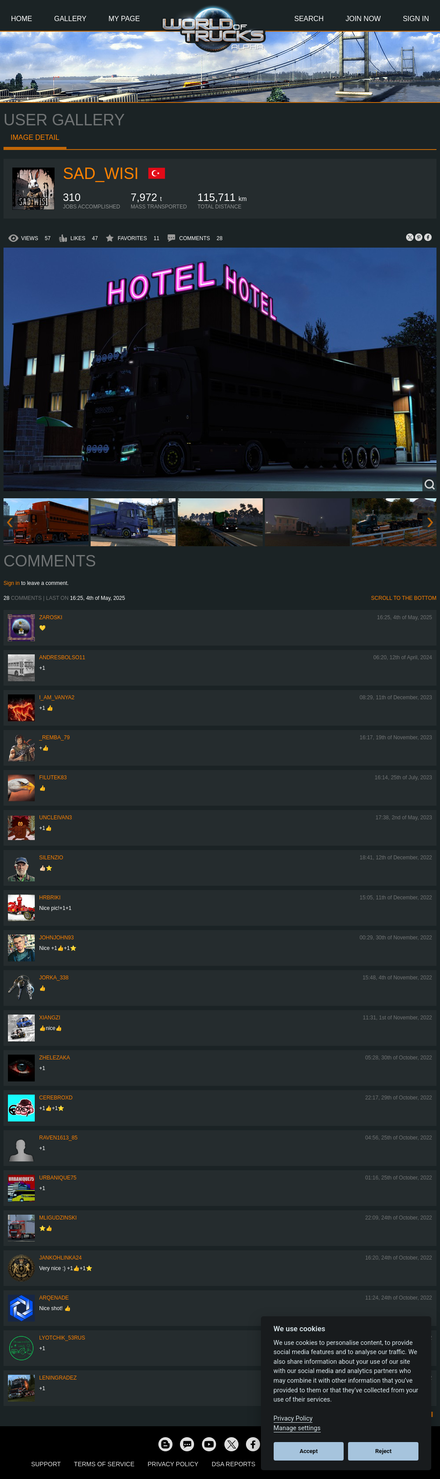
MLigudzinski (58, 1218)
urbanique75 (58, 1178)
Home (21, 18)
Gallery (70, 18)
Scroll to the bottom (403, 598)
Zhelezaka (54, 1058)
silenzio (51, 858)
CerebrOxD (56, 1098)
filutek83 (53, 777)
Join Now (363, 18)
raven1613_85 (58, 1138)
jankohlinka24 (60, 1258)
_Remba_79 (54, 737)
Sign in (12, 583)
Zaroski (50, 617)
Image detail (35, 137)
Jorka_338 (54, 978)
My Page (124, 18)
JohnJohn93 (56, 938)
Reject (383, 1451)
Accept (309, 1451)
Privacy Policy (173, 1464)
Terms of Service (104, 1464)
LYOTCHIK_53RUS (62, 1338)
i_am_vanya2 (56, 697)
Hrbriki (50, 898)
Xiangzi (49, 1018)
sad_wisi (101, 173)
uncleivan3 (55, 817)
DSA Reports (233, 1464)
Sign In (416, 18)
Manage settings (297, 1428)
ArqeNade (54, 1298)
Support (46, 1464)
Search (309, 18)
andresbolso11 (62, 657)
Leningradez (58, 1378)
